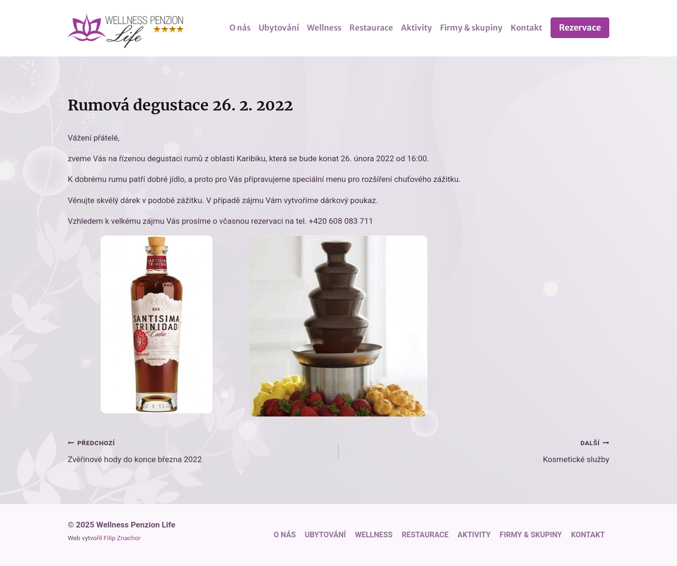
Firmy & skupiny (471, 28)
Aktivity (416, 28)
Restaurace (371, 28)
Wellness (324, 28)
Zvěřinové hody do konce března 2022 (199, 450)
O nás (240, 28)
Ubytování (279, 28)
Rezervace (580, 27)
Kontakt (526, 28)
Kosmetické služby (477, 450)
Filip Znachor (121, 538)
